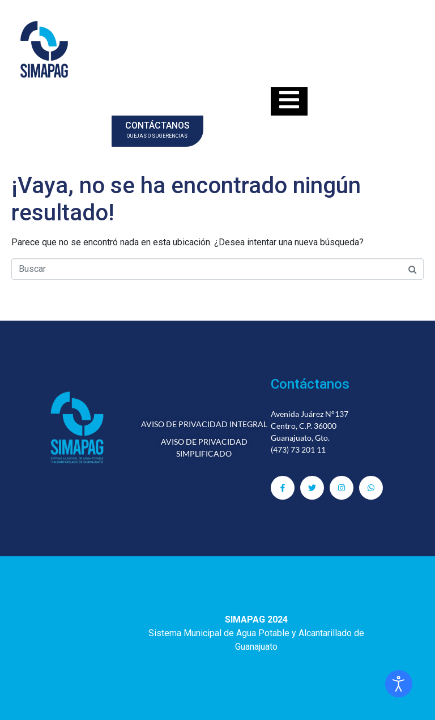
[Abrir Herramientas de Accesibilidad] (398, 683)
